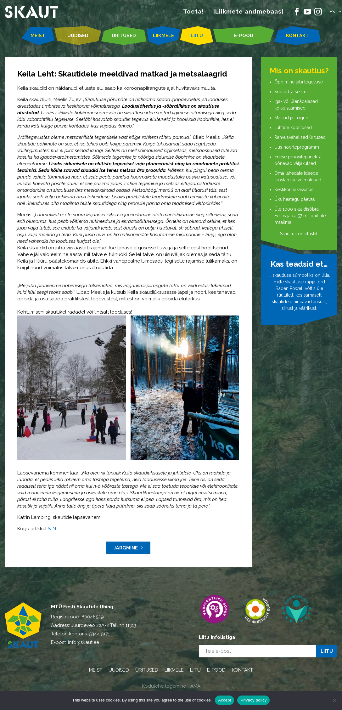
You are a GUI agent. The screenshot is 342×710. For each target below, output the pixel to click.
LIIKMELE (163, 35)
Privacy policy (253, 700)
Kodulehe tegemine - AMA (171, 686)
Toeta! (193, 11)
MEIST (38, 35)
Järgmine (128, 548)
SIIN (52, 528)
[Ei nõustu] (334, 700)
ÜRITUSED (124, 35)
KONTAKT (297, 35)
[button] (336, 11)
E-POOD (243, 35)
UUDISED (77, 35)
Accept (224, 700)
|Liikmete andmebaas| (248, 11)
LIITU (197, 35)
